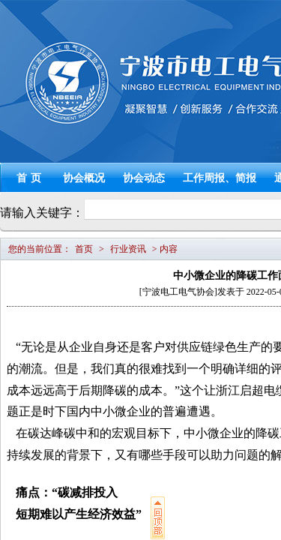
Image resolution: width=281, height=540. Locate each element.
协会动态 (144, 178)
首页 (30, 178)
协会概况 (84, 178)
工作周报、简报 (219, 178)
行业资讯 (128, 249)
